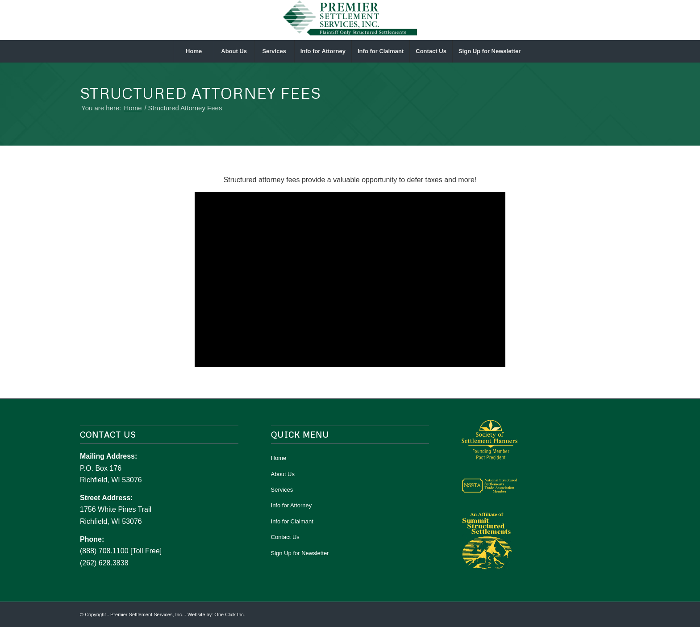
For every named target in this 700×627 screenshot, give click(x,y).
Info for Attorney (291, 505)
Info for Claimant (292, 521)
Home (279, 458)
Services (282, 489)
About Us (283, 474)
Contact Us (285, 537)
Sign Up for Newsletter (300, 553)
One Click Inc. (229, 614)
